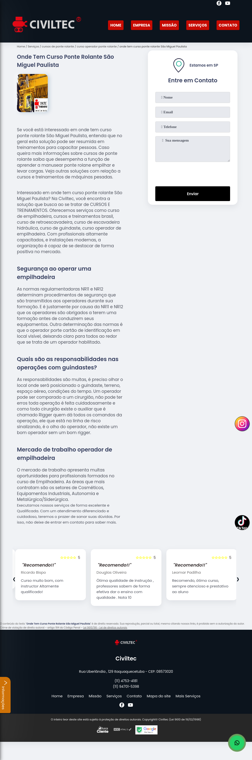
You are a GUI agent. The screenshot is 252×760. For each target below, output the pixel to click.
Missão (169, 25)
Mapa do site (159, 696)
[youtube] (227, 4)
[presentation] (192, 173)
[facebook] (219, 4)
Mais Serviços (188, 696)
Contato (228, 25)
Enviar (193, 193)
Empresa (141, 25)
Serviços (198, 25)
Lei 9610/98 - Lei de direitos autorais (105, 627)
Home (115, 25)
